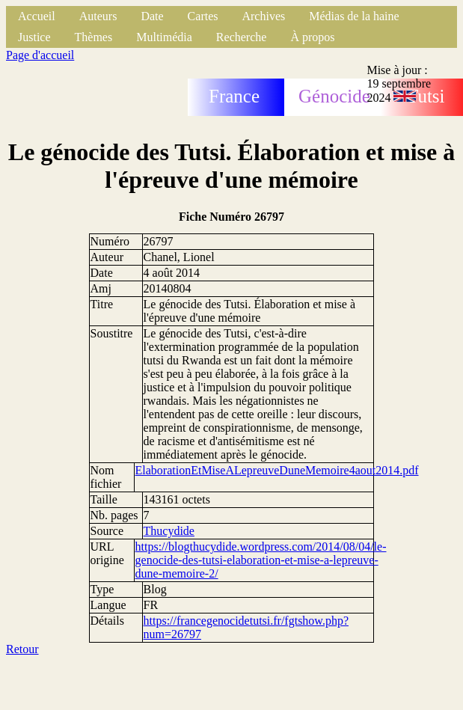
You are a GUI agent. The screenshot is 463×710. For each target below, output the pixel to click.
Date (152, 16)
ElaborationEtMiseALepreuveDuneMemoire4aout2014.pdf (277, 470)
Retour (22, 649)
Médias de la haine (354, 16)
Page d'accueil (40, 55)
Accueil (36, 16)
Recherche (241, 37)
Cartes (203, 16)
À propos (312, 37)
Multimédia (164, 37)
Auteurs (98, 16)
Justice (34, 37)
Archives (263, 16)
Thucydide (169, 530)
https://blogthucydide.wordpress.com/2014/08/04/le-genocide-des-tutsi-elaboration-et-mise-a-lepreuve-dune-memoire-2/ (261, 560)
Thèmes (94, 37)
